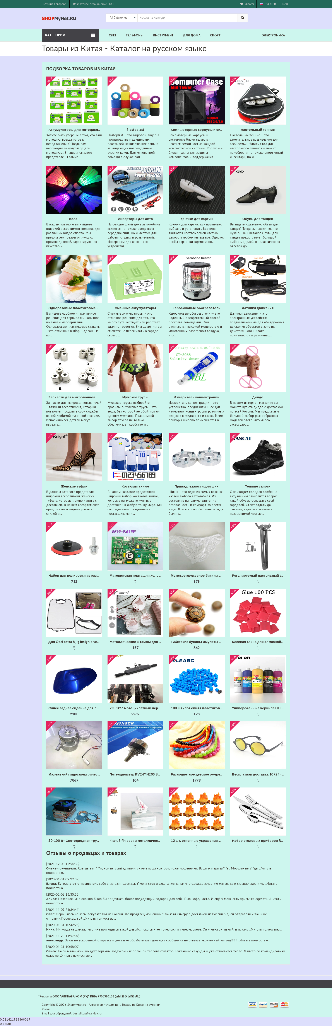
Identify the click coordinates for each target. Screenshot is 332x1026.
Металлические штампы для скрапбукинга (137, 642)
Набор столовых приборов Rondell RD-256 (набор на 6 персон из (259, 840)
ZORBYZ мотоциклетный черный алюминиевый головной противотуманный (137, 708)
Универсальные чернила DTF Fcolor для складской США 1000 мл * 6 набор (259, 708)
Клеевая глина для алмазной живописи (259, 642)
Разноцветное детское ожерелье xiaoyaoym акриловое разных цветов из (198, 774)
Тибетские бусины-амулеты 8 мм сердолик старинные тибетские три (198, 642)
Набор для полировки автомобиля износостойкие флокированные (75, 575)
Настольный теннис (258, 129)
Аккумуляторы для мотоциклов (75, 129)
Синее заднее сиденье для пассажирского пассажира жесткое (75, 708)
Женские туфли (74, 486)
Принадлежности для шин (197, 486)
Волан (74, 219)
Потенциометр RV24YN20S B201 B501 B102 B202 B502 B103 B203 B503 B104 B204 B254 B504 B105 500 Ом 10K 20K (137, 774)
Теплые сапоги (257, 486)
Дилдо (257, 397)
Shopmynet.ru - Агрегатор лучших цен (93, 1004)
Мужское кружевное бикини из (196, 575)
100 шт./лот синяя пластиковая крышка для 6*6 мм (198, 708)
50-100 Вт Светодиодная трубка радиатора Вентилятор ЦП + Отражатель (75, 840)
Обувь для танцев (257, 219)
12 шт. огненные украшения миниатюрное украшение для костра (198, 840)
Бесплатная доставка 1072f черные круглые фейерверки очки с (259, 774)
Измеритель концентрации (196, 397)
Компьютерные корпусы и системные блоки (198, 129)
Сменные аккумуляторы (135, 308)
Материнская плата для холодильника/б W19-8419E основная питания (137, 575)
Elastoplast (135, 129)
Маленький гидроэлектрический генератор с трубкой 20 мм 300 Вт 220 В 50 (75, 774)
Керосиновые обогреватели (197, 308)
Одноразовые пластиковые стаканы (75, 308)
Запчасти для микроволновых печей (75, 397)
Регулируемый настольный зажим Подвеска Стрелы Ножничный (259, 575)
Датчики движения (258, 308)
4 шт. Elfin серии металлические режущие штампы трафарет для (137, 840)
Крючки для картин (196, 219)
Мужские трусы (135, 397)
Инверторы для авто (135, 219)
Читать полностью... (101, 918)
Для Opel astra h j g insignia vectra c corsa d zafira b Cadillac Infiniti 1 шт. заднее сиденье (75, 642)
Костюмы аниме (135, 486)
